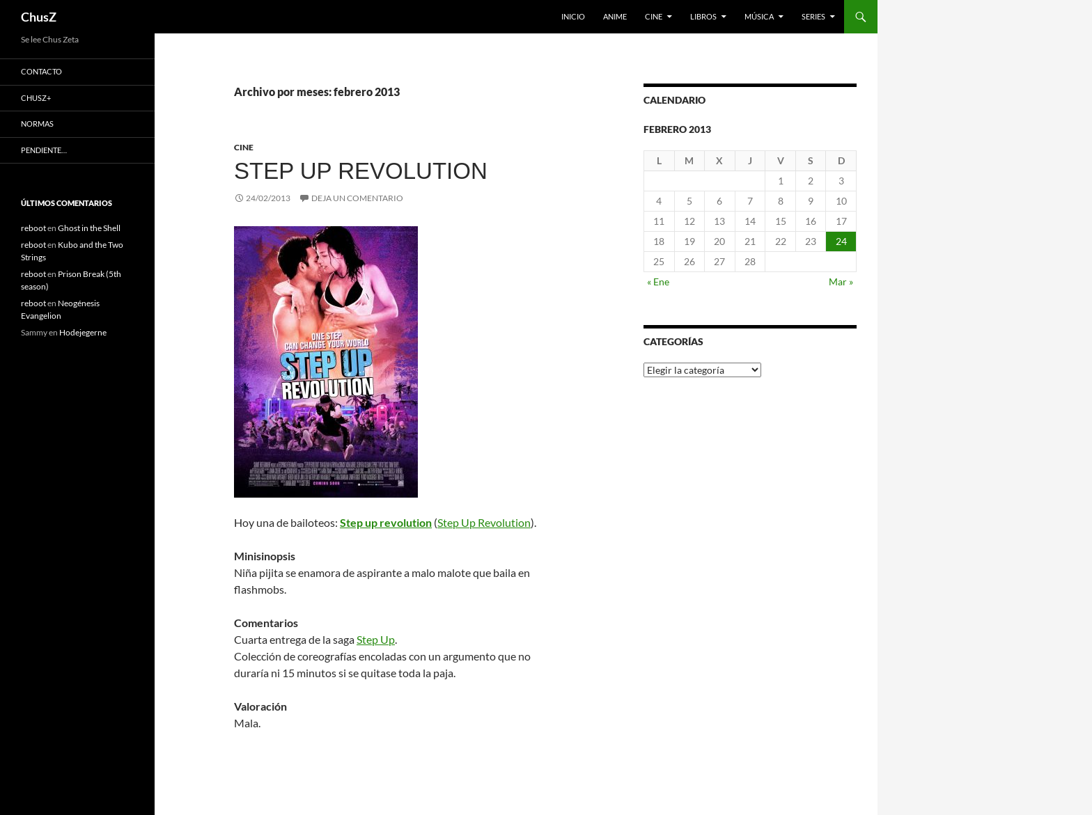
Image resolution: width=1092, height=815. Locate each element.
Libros (703, 16)
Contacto (41, 71)
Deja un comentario (357, 198)
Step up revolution (361, 171)
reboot (33, 228)
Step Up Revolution (484, 522)
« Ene (658, 281)
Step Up (376, 639)
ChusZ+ (36, 97)
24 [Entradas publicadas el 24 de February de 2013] (841, 241)
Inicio (573, 16)
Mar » (841, 281)
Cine (653, 16)
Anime (615, 16)
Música (759, 16)
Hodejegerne (83, 332)
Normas (37, 123)
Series (813, 16)
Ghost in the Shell (89, 228)
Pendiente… (44, 150)
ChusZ (38, 16)
